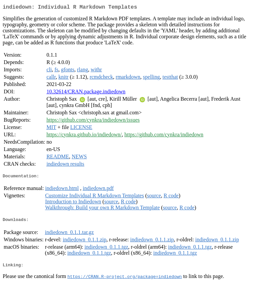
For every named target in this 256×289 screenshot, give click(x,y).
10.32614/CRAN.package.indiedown (85, 93)
